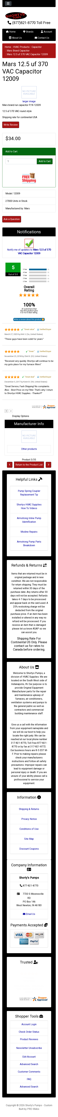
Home (11, 31)
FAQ (29, 1079)
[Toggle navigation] (8, 3)
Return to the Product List (29, 464)
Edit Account (29, 1056)
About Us (15, 37)
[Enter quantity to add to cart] (21, 161)
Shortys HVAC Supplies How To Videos (29, 506)
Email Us (29, 914)
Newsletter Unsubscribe (29, 1048)
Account (46, 31)
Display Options (20, 416)
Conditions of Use (29, 828)
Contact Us (42, 37)
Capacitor (37, 47)
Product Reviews (29, 1039)
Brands (28, 31)
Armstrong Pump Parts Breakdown (29, 543)
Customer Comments (29, 1071)
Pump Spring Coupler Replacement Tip (29, 493)
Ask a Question (12, 219)
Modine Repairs (29, 531)
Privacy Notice (29, 819)
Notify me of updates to (29, 248)
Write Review (11, 124)
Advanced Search (29, 1064)
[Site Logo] (29, 16)
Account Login (29, 1024)
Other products (29, 449)
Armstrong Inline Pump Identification (29, 520)
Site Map (29, 838)
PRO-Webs (33, 1109)
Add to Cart (45, 161)
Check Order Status (29, 1031)
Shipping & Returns (29, 809)
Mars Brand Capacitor (18, 50)
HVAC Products (21, 47)
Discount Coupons (29, 848)
